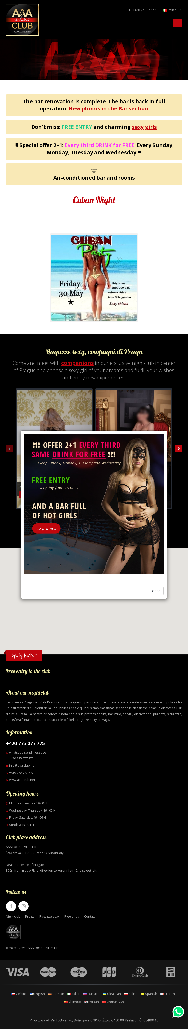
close (156, 590)
